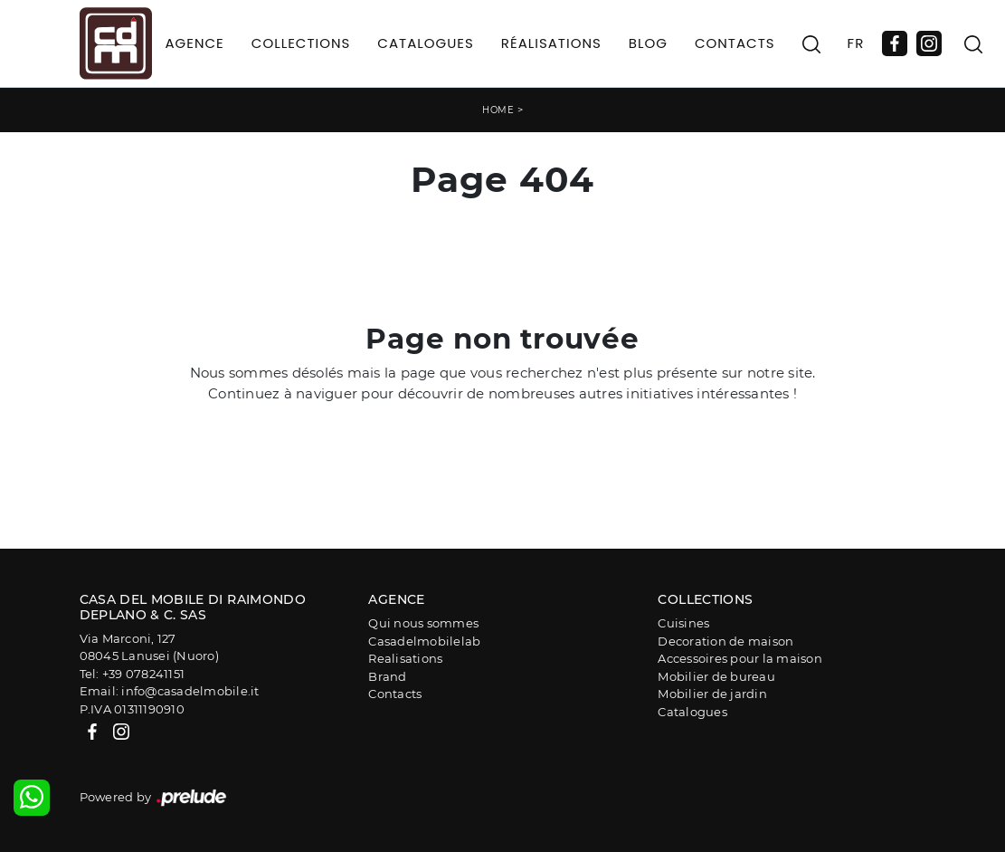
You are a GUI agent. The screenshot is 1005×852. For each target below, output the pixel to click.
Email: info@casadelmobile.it (170, 691)
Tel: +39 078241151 (132, 673)
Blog (648, 43)
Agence (195, 43)
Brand (387, 676)
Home (498, 110)
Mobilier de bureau (716, 676)
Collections (301, 43)
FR (856, 43)
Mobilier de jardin (712, 693)
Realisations (405, 658)
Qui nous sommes (423, 623)
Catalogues (425, 43)
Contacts (735, 43)
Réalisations (551, 43)
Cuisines (683, 623)
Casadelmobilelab (424, 641)
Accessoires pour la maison (740, 658)
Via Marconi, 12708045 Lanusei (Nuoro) (149, 647)
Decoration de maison (725, 641)
